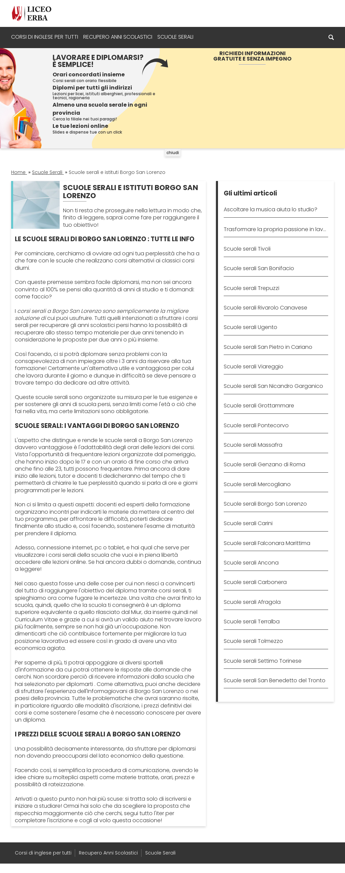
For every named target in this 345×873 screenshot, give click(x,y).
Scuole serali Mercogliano (257, 484)
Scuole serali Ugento (250, 327)
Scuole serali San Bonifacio (259, 268)
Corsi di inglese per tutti (44, 37)
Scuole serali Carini (248, 523)
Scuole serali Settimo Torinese (263, 661)
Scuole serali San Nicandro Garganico (273, 386)
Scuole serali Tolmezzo (253, 641)
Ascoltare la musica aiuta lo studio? (270, 209)
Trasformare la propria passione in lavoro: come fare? (276, 229)
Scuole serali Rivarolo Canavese (265, 308)
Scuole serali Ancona (251, 563)
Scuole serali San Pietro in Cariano (268, 347)
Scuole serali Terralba (252, 621)
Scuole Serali (175, 37)
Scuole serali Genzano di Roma (264, 464)
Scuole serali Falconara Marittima (267, 543)
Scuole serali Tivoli (247, 249)
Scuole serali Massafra (253, 445)
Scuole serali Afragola (252, 602)
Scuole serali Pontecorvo (256, 425)
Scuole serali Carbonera (255, 582)
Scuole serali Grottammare (259, 405)
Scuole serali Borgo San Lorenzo (265, 504)
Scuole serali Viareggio (253, 366)
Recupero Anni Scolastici (117, 37)
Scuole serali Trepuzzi (251, 288)
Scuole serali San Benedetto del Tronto (274, 680)
